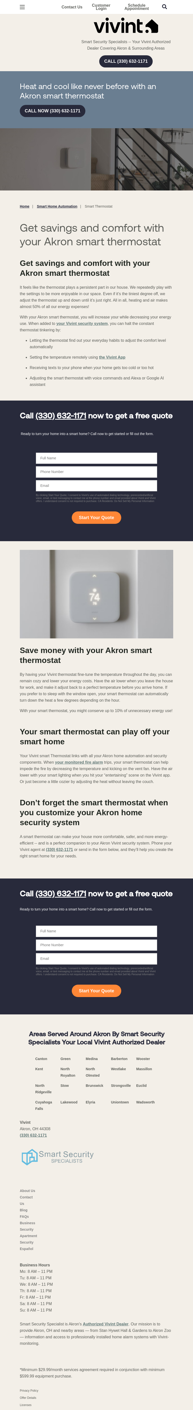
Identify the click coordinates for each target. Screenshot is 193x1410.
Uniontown (120, 1102)
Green (66, 1059)
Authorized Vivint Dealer (106, 1324)
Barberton (119, 1059)
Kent (39, 1069)
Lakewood (69, 1102)
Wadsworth (145, 1102)
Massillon (144, 1069)
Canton (41, 1059)
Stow (65, 1086)
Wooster (143, 1059)
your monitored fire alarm (79, 762)
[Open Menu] (22, 7)
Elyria (90, 1102)
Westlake (118, 1069)
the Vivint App (112, 357)
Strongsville (121, 1086)
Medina (92, 1059)
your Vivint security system (82, 323)
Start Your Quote (96, 517)
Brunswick (94, 1086)
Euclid (141, 1086)
